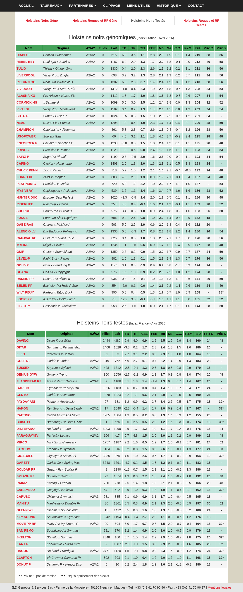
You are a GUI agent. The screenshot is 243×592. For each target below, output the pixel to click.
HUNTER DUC (27, 197)
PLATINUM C (26, 184)
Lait (114, 48)
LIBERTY (23, 306)
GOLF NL (23, 361)
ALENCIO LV (26, 231)
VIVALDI (23, 109)
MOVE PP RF (26, 524)
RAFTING (24, 415)
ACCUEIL (26, 5)
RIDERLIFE (25, 204)
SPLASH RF (25, 476)
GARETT (23, 462)
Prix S (221, 48)
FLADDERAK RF (29, 381)
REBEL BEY (26, 62)
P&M (187, 48)
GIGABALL (25, 456)
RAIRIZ (22, 483)
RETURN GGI (26, 82)
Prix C (208, 48)
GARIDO (23, 388)
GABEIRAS (25, 224)
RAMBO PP (25, 279)
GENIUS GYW (27, 374)
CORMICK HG (27, 102)
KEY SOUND (26, 517)
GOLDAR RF (26, 469)
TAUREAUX (51, 5)
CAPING (23, 163)
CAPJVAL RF (26, 238)
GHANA (22, 272)
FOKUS (22, 218)
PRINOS (23, 150)
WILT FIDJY (25, 292)
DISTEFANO (26, 429)
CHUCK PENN (27, 170)
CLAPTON (24, 557)
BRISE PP (24, 422)
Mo (161, 48)
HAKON (22, 408)
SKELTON (24, 537)
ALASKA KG (26, 95)
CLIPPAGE (111, 5)
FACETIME (25, 449)
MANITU (23, 503)
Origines (63, 48)
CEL (142, 48)
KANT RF (23, 544)
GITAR (21, 347)
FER (152, 48)
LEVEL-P (23, 258)
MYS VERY (25, 190)
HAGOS (22, 551)
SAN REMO (25, 530)
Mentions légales (219, 587)
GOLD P (23, 265)
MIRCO (22, 442)
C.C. (177, 48)
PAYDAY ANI (26, 401)
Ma (169, 48)
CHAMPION (25, 129)
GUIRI (21, 251)
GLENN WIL (25, 510)
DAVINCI (23, 340)
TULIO (21, 68)
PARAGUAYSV (27, 435)
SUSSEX (23, 367)
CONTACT (196, 5)
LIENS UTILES (138, 5)
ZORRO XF (25, 177)
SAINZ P (23, 157)
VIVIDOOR (24, 89)
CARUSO (23, 496)
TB (124, 48)
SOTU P (22, 116)
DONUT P (24, 564)
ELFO (21, 354)
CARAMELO (26, 490)
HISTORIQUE (169, 5)
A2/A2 (90, 48)
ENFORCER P (27, 143)
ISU (197, 48)
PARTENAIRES (82, 5)
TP (133, 48)
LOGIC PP (24, 299)
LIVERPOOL (26, 75)
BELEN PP (24, 285)
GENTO (22, 395)
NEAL (21, 123)
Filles (103, 48)
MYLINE (23, 245)
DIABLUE (24, 55)
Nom (28, 48)
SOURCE (23, 211)
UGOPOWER (26, 136)
